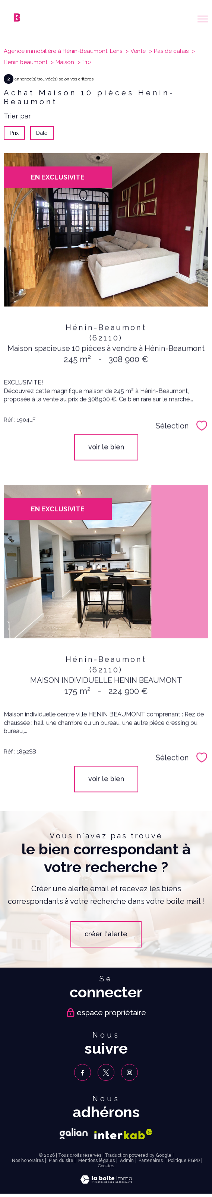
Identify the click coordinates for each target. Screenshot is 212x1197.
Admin (127, 1160)
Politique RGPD (184, 1160)
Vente (138, 51)
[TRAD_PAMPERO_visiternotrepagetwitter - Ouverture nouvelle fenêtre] (106, 1072)
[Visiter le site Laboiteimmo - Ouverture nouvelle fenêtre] (106, 1181)
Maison (65, 62)
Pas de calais (171, 51)
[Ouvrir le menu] (202, 19)
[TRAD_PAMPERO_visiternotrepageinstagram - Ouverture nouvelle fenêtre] (129, 1072)
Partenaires (151, 1160)
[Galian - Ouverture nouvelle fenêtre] (74, 1133)
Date (42, 133)
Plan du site (61, 1160)
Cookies (106, 1165)
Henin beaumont (25, 62)
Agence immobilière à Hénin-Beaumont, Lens (63, 51)
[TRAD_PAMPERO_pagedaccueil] (16, 19)
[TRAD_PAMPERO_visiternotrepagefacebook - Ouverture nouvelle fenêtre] (82, 1072)
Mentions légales (96, 1160)
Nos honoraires (28, 1160)
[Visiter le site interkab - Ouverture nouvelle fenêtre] (123, 1134)
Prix (14, 133)
